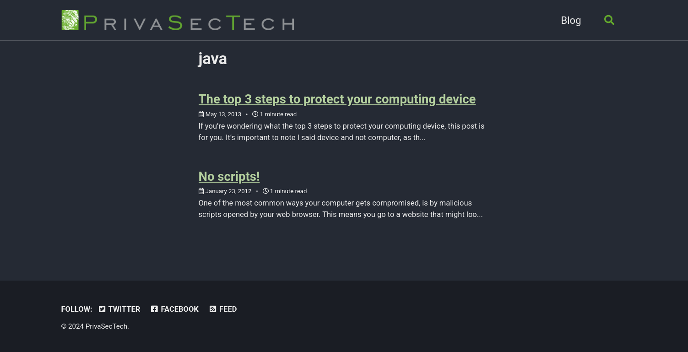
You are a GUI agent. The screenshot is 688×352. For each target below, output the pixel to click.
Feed (222, 309)
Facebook (174, 309)
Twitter (118, 309)
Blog (571, 20)
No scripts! (229, 176)
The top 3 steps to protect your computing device (337, 99)
